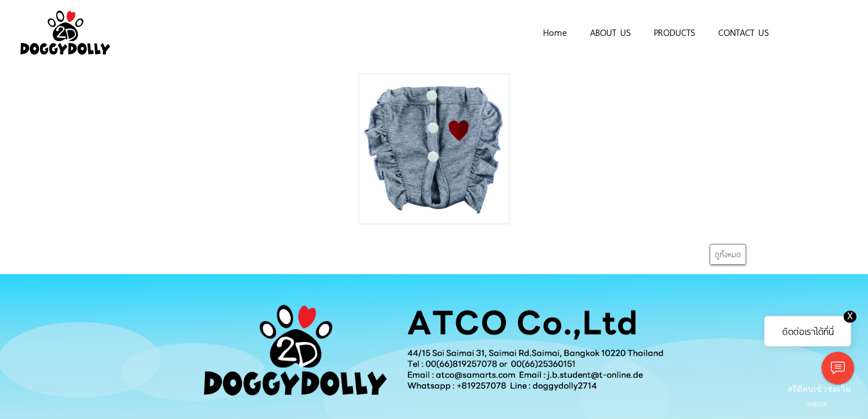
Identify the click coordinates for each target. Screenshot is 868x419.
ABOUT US (610, 32)
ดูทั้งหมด (728, 254)
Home (555, 32)
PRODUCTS (674, 32)
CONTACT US (743, 32)
